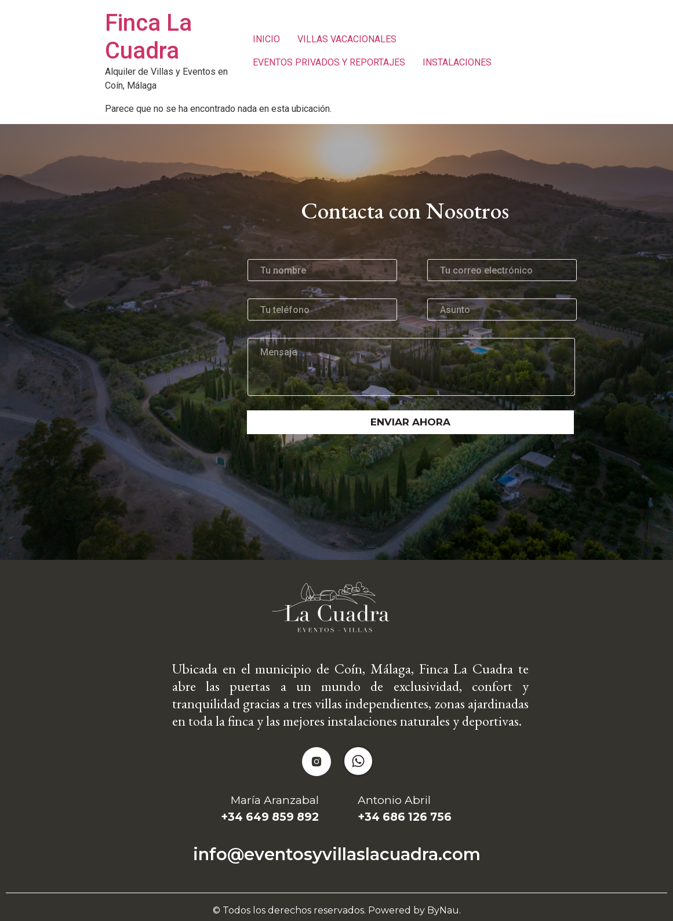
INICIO (266, 39)
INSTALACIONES (457, 62)
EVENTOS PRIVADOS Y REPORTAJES (329, 62)
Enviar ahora (410, 422)
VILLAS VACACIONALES (346, 39)
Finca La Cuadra (148, 36)
